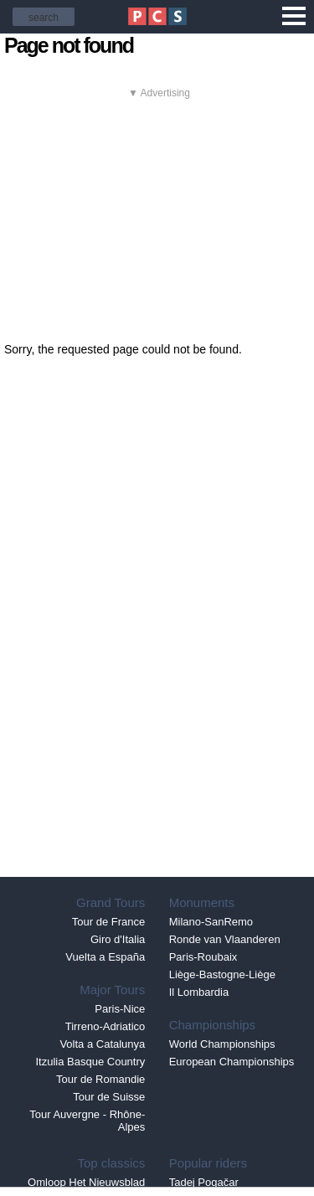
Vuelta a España (105, 957)
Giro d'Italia (117, 939)
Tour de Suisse (109, 1096)
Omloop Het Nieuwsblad (86, 1182)
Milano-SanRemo (211, 921)
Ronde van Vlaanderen (225, 939)
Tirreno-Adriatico (105, 1026)
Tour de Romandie (100, 1079)
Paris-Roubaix (203, 957)
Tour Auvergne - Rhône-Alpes (87, 1120)
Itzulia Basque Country (91, 1061)
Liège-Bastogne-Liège (222, 974)
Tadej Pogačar (204, 1182)
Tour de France (108, 921)
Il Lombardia (199, 992)
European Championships (232, 1061)
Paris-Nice (120, 1009)
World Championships (222, 1044)
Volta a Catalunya (102, 1044)
